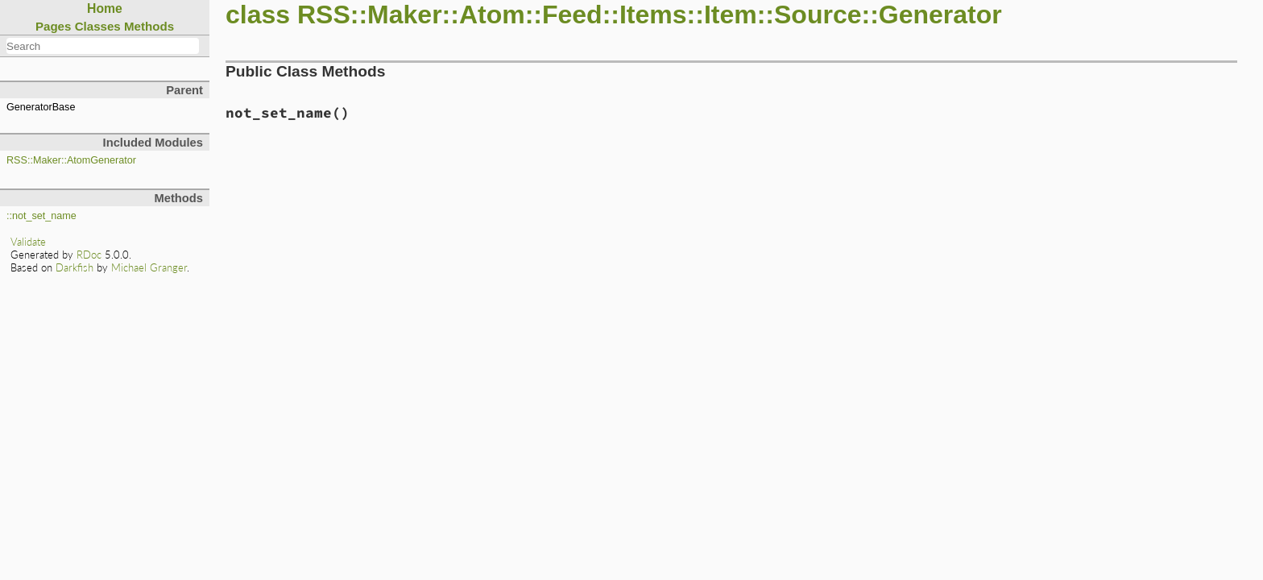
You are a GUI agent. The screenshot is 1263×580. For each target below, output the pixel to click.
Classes (98, 26)
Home (104, 8)
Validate (28, 241)
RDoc (89, 254)
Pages (53, 26)
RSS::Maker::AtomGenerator (71, 160)
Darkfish (74, 267)
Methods (149, 26)
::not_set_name (41, 216)
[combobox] (102, 46)
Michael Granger (149, 267)
